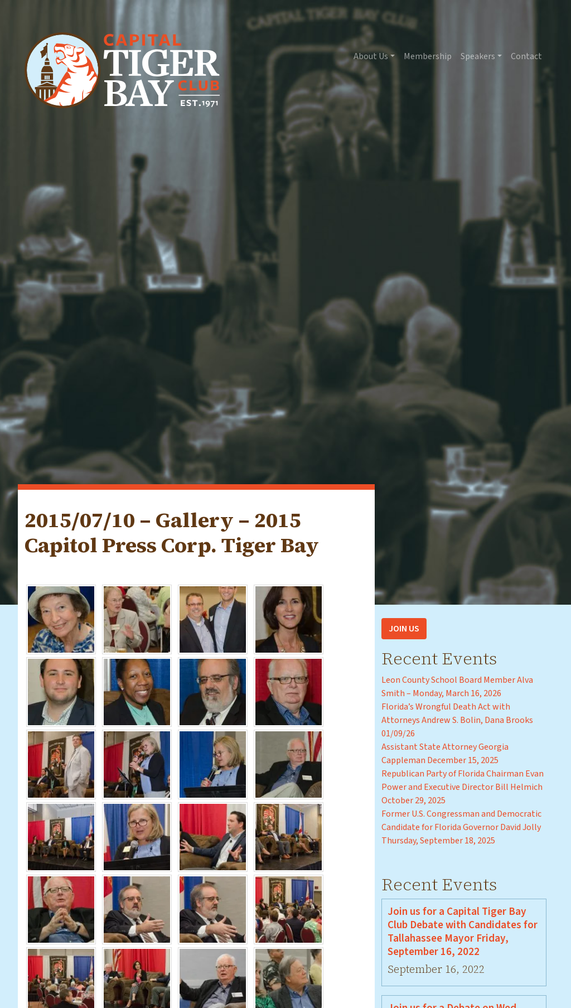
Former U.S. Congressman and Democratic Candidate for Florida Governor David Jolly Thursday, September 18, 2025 (461, 827)
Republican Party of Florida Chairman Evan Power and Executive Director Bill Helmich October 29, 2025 (462, 787)
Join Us (404, 629)
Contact (526, 56)
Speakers (478, 56)
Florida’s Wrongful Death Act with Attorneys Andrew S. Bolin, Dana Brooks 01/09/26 (457, 720)
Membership (428, 56)
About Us (371, 56)
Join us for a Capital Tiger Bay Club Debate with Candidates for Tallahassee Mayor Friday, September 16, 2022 (463, 931)
